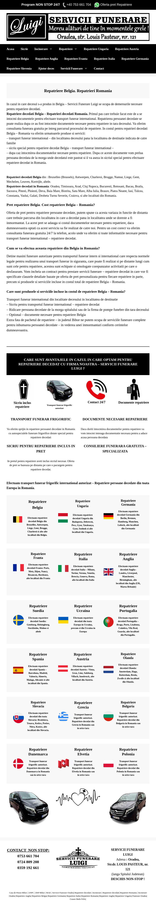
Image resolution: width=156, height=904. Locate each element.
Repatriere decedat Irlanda (79, 338)
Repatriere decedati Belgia (25, 114)
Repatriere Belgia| (39, 896)
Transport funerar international (28, 299)
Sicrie (24, 49)
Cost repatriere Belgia (58, 205)
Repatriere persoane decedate (115, 483)
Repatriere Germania (135, 58)
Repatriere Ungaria (96, 49)
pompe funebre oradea (82, 339)
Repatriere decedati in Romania (28, 186)
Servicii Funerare (76, 68)
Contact (99, 68)
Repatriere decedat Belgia (15, 338)
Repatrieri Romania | (129, 892)
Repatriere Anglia (46, 58)
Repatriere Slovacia (35, 339)
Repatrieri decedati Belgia (24, 177)
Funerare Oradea (139, 896)
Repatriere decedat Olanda (118, 338)
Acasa (10, 49)
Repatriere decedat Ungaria (131, 338)
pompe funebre (113, 310)
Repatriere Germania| (57, 896)
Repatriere (70, 49)
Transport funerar (83, 714)
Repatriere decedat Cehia (143, 338)
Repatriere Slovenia (19, 68)
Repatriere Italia (104, 58)
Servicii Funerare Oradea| (63, 892)
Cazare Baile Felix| (78, 899)
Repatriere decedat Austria (15, 339)
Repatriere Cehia (137, 338)
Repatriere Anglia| (24, 896)
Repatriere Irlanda (73, 338)
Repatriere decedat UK (55, 339)
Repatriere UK (49, 339)
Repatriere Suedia (98, 338)
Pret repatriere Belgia (23, 205)
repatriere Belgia (97, 282)
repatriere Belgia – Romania (103, 292)
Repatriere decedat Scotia (92, 338)
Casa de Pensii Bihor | (18, 892)
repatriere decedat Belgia (52, 148)
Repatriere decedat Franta (39, 338)
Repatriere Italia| (74, 896)
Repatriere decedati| (111, 892)
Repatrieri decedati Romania (67, 114)
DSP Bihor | (40, 892)
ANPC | (31, 892)
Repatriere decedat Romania (67, 339)
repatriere (13, 162)
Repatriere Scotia (86, 338)
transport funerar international (29, 138)
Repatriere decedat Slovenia (29, 339)
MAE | (49, 892)
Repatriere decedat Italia (27, 338)
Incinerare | (97, 892)
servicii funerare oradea (75, 339)
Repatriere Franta (75, 58)
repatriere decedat (87, 304)
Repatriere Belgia (18, 58)
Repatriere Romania (61, 339)
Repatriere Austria (127, 49)
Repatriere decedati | (83, 892)
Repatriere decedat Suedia (105, 338)
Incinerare (45, 49)
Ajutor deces (46, 68)
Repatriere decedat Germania (53, 338)
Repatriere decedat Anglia (66, 338)
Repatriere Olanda (111, 338)
